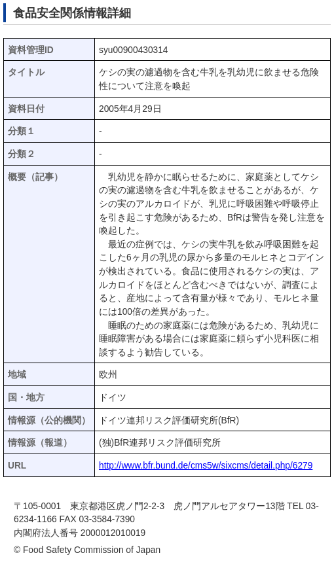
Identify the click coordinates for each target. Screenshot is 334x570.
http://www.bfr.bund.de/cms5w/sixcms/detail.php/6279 (205, 466)
